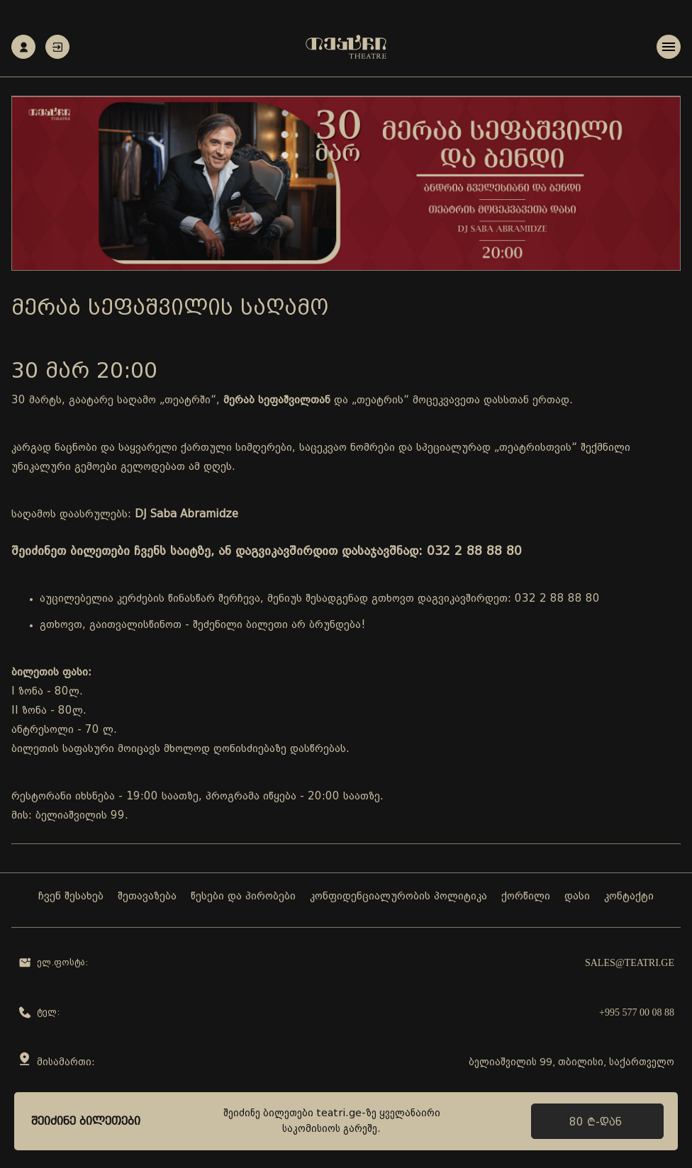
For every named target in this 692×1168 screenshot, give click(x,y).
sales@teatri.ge (629, 963)
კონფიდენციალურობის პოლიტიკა (398, 897)
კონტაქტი (629, 897)
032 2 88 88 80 (557, 599)
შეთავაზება (147, 897)
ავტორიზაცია (57, 47)
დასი (577, 897)
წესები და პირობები (243, 897)
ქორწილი (525, 897)
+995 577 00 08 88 (636, 1012)
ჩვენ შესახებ (71, 897)
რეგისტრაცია (24, 47)
